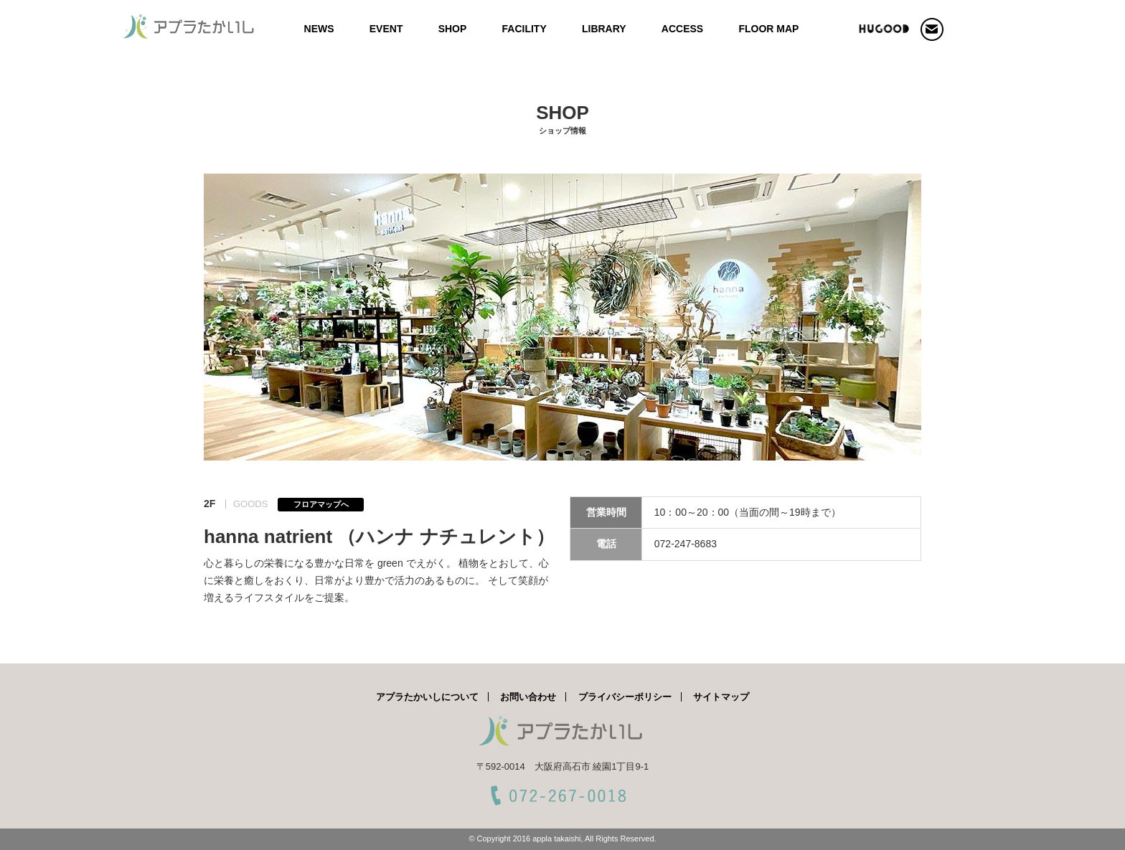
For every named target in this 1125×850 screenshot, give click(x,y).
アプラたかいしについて (427, 697)
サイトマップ (721, 697)
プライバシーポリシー (625, 697)
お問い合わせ (528, 697)
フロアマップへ (321, 504)
